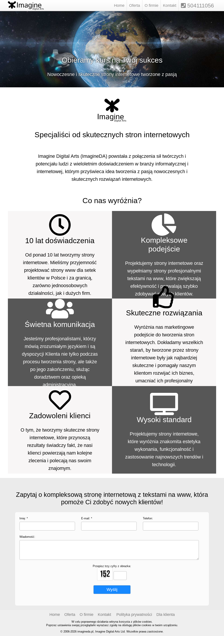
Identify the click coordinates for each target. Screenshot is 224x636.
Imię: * (23, 518)
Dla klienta (165, 614)
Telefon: (148, 518)
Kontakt (169, 5)
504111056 (197, 5)
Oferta (134, 5)
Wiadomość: (27, 536)
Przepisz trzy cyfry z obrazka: (112, 566)
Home (119, 5)
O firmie (151, 5)
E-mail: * (86, 518)
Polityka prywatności (134, 614)
